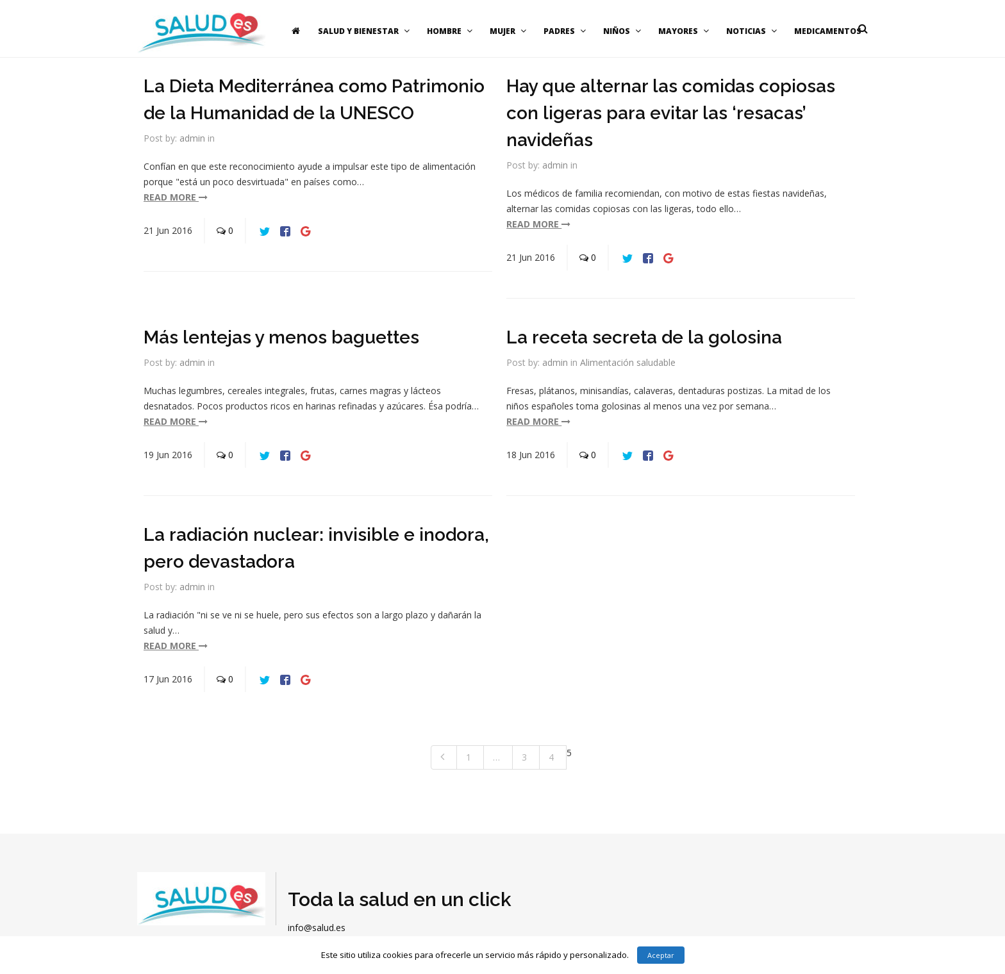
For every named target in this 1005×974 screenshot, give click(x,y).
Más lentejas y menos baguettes (281, 337)
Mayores (685, 31)
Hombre (451, 31)
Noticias (753, 31)
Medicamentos (827, 31)
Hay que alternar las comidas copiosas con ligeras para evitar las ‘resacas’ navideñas (670, 113)
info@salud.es (316, 927)
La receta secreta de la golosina (644, 337)
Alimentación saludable (628, 362)
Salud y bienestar (365, 31)
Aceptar (660, 955)
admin (192, 138)
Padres (566, 31)
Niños (623, 31)
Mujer (509, 31)
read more (176, 197)
